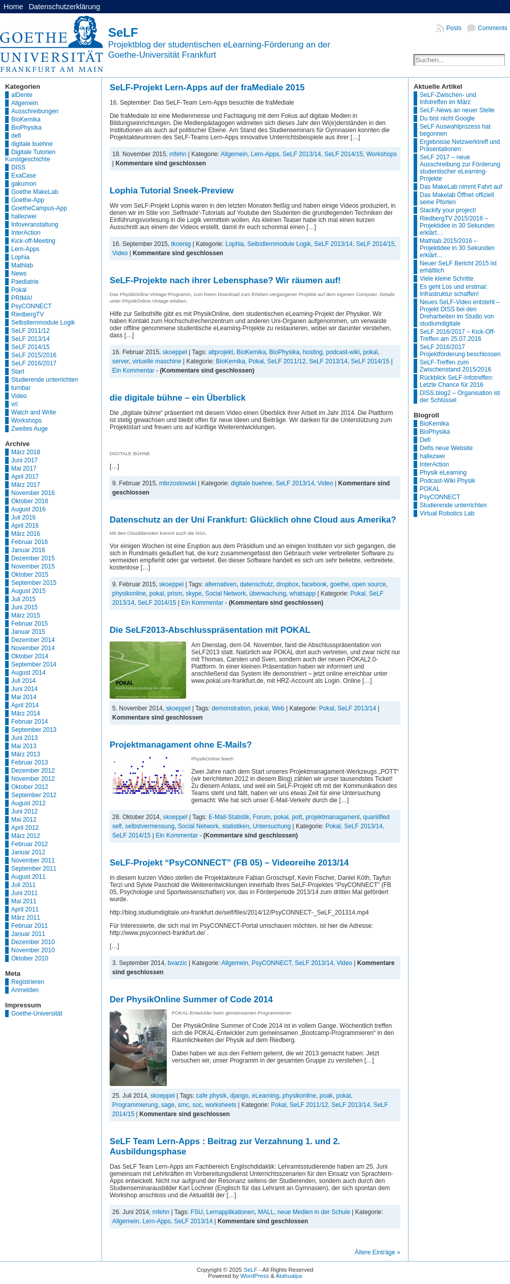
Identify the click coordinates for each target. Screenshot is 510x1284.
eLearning (265, 1095)
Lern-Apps (25, 249)
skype (193, 593)
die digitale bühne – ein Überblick (178, 398)
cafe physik (211, 1095)
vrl (14, 404)
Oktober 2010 (29, 958)
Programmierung (135, 1104)
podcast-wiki (343, 352)
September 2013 (34, 729)
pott (297, 817)
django (239, 1095)
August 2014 (28, 672)
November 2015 (33, 566)
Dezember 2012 (33, 770)
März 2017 (25, 484)
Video (19, 396)
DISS (18, 167)
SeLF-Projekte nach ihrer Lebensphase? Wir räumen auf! (225, 280)
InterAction (25, 232)
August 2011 (28, 876)
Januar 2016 (28, 550)
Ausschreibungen (35, 111)
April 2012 (25, 827)
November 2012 (33, 778)
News (19, 273)
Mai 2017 (23, 468)
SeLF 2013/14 (30, 338)
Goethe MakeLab (34, 191)
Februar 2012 (29, 844)
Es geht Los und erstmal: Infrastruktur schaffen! (454, 290)
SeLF (123, 32)
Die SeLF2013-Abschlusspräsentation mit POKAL (210, 630)
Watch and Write (33, 412)
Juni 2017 (24, 460)
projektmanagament (332, 817)
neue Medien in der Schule (313, 1212)
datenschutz (256, 584)
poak (326, 1095)
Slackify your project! (448, 210)
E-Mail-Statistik (229, 817)
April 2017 (25, 476)
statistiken (235, 826)
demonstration (231, 708)
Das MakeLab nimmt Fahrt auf (461, 186)
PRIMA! (21, 298)
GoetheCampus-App (39, 208)
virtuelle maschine (156, 361)
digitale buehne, (253, 483)
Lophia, (236, 244)
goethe (339, 584)
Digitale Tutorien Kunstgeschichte (30, 156)
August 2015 (28, 591)
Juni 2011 (24, 893)
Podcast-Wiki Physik (447, 480)
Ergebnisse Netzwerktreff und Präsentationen (460, 145)
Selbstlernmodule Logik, (280, 244)
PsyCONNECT (31, 306)
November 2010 (33, 950)
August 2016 (28, 509)
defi (16, 135)
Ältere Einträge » (377, 1252)
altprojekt (220, 352)
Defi (425, 439)
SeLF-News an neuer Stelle (457, 110)
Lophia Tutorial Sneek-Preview (172, 190)
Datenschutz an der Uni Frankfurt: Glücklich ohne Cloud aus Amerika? (253, 520)
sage (167, 1104)
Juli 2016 (23, 517)
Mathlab (22, 265)
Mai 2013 (23, 746)
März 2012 (25, 835)
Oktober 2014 (29, 656)
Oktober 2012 (29, 787)
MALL (266, 1212)
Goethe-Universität (36, 1013)
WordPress (254, 1276)
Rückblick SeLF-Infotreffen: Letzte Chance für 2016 (457, 381)
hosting (313, 352)
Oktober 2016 (29, 501)
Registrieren (27, 981)
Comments (492, 28)
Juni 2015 (24, 607)
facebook (314, 584)
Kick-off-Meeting (33, 240)
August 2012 (28, 803)
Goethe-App (27, 200)
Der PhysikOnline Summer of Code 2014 (191, 999)
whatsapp (303, 593)
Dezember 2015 (33, 558)
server (120, 361)
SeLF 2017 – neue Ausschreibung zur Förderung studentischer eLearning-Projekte (460, 168)
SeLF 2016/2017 (34, 363)
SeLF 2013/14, (303, 154)
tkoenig (181, 244)
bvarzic (177, 963)
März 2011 (25, 917)
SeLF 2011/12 (30, 330)
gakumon (23, 183)
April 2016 (25, 525)
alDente (21, 94)
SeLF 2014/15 (30, 347)
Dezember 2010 (33, 942)
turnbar (21, 387)
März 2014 (25, 713)
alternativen (221, 584)
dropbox (287, 584)
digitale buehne (32, 143)
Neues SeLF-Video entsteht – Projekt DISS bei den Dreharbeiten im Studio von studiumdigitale (460, 313)
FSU (197, 1212)
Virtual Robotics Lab (447, 513)
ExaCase (23, 175)
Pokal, (257, 361)
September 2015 (34, 582)
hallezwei (23, 216)
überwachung (267, 593)
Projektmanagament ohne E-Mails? (181, 745)
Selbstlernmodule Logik (43, 322)
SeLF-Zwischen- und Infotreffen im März (448, 98)
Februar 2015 (29, 623)
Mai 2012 (23, 819)
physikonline (129, 593)
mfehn (177, 154)
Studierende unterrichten (44, 379)
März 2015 (25, 615)
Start (17, 371)
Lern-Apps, (267, 154)
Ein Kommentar (133, 370)
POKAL (430, 488)
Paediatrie (25, 281)
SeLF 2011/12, (288, 361)
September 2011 (34, 868)
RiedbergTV (27, 314)
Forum (262, 817)
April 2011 (25, 909)
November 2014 (33, 648)
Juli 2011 (23, 884)
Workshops (26, 420)
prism (174, 593)
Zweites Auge (29, 428)
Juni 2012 (24, 811)
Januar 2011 (28, 933)
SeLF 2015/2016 (34, 355)
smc (183, 1104)
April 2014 (25, 705)
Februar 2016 (29, 542)
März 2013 (25, 754)
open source (369, 584)
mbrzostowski (177, 483)
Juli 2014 (23, 680)
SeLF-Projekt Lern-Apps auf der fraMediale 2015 (207, 87)
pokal (370, 352)
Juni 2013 (24, 738)
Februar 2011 (29, 925)
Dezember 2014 (33, 640)
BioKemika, (232, 361)
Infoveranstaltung (34, 224)
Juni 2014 (24, 689)
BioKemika (25, 119)
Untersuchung (271, 826)
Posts (454, 28)
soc (197, 1104)
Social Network (225, 593)
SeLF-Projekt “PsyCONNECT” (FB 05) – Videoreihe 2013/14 (229, 863)
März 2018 (25, 452)
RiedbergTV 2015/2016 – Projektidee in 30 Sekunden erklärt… (457, 225)
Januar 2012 (28, 852)
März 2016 (25, 533)
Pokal (19, 289)
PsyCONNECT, (273, 963)
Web (278, 708)
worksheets (221, 1104)
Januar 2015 (28, 631)
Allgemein (24, 103)
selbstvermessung (149, 826)
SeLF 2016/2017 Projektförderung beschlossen (460, 350)
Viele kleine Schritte (446, 278)
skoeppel (175, 352)
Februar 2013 (29, 762)
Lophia (20, 257)
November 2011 (33, 860)
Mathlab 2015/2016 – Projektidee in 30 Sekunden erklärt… (457, 248)
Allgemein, (236, 154)
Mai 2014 (23, 697)
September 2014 (34, 664)
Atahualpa (289, 1276)
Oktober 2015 (29, 574)
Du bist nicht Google (447, 118)
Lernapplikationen (230, 1212)
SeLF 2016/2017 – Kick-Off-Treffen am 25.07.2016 (458, 335)
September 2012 (34, 795)
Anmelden (25, 990)
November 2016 (33, 493)
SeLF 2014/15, (345, 154)
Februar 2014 (29, 721)
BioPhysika (26, 127)
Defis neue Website (446, 448)
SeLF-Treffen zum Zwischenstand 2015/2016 (455, 366)
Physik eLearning (443, 472)
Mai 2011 (23, 901)
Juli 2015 (23, 599)
